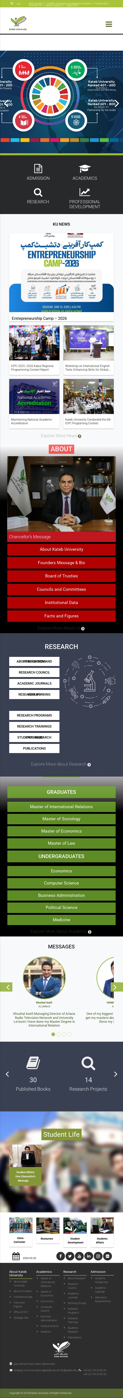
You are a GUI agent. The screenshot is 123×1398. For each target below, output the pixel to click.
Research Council (34, 685)
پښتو (13, 9)
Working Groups (77, 1303)
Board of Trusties (61, 589)
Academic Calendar (100, 1289)
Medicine (61, 932)
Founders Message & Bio (61, 575)
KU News (61, 237)
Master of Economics (61, 844)
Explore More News (61, 449)
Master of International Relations (61, 819)
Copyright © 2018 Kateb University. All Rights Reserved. (40, 1393)
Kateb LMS (101, 3)
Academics (85, 172)
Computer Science (61, 896)
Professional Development (85, 198)
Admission (38, 172)
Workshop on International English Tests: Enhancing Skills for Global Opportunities (87, 382)
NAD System (36, 3)
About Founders (23, 1291)
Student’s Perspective (101, 1280)
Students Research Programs (34, 750)
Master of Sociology (61, 832)
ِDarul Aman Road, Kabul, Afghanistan (34, 1363)
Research (38, 195)
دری (19, 3)
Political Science (61, 920)
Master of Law (61, 856)
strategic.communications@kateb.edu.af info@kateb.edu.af (46, 1370)
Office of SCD (21, 1312)
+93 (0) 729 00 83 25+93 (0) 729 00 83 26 (94, 1372)
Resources (47, 1238)
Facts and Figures (61, 629)
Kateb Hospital (53, 5)
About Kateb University (61, 562)
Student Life (61, 1134)
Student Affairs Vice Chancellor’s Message (25, 1176)
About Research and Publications (34, 674)
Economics (61, 884)
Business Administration (61, 908)
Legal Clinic (72, 5)
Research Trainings (34, 739)
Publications (34, 761)
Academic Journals (34, 696)
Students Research (73, 1329)
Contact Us (35, 5)
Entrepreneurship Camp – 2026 (39, 331)
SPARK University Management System (69, 3)
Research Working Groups (34, 707)
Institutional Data (61, 615)
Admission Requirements (103, 1299)
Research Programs (34, 728)
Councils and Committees (61, 602)
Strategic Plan (21, 1317)
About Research (76, 1278)
